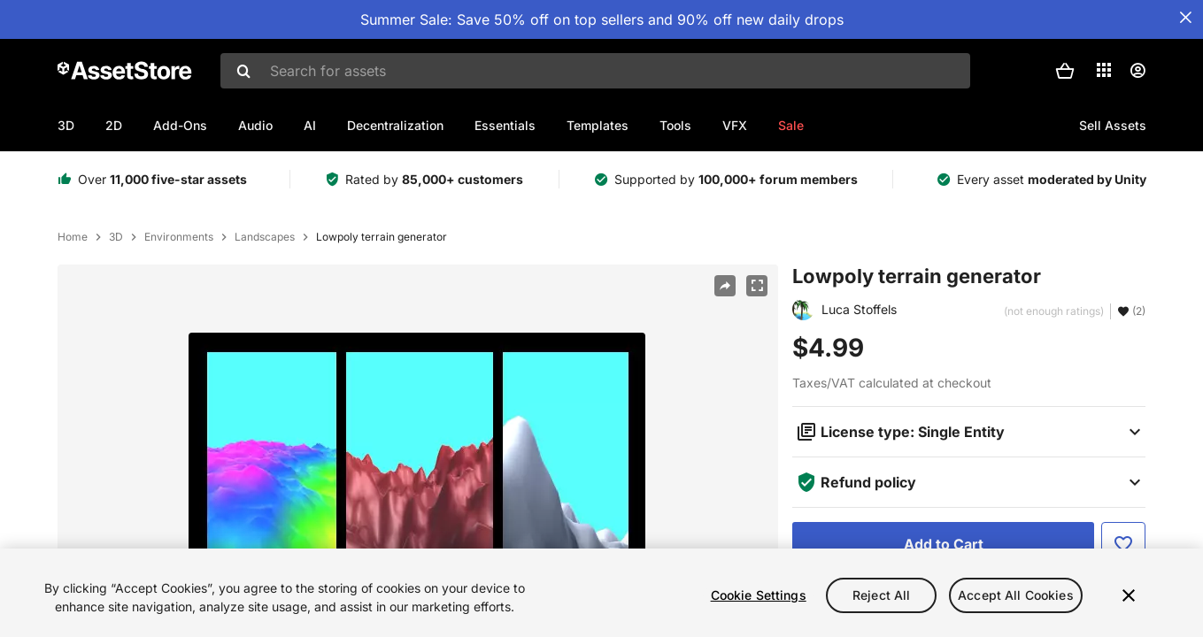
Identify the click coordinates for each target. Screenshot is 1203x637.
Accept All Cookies (1016, 594)
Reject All (881, 594)
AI (310, 125)
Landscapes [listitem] (265, 237)
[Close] (1128, 595)
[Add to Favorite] (1123, 544)
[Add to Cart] (943, 544)
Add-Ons (180, 125)
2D (113, 125)
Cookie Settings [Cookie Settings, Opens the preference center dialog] (758, 594)
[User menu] (1137, 71)
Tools (675, 125)
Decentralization (395, 125)
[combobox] (595, 70)
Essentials (505, 125)
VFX (734, 125)
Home (73, 237)
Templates (597, 125)
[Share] (725, 285)
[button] (1065, 70)
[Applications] (1103, 70)
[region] (601, 593)
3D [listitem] (116, 237)
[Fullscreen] (756, 285)
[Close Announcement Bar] (1185, 18)
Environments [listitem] (178, 237)
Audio (255, 125)
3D (66, 125)
